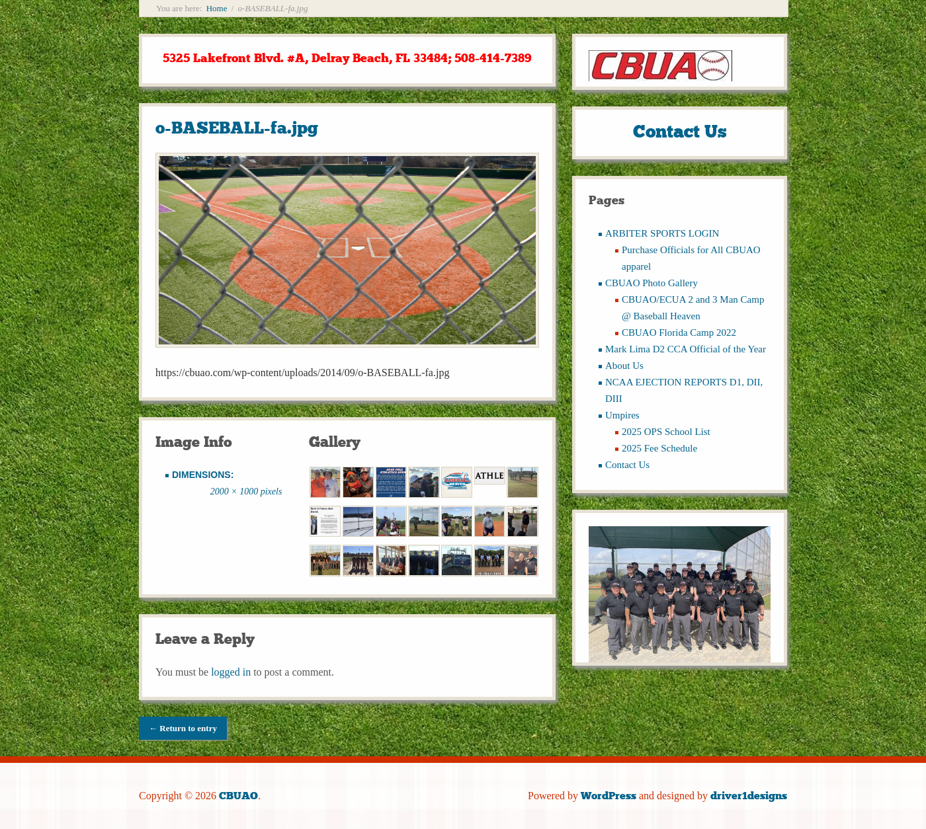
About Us (624, 365)
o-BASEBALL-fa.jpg (236, 128)
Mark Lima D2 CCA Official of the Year (685, 349)
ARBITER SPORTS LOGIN (662, 233)
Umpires (622, 415)
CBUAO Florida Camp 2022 (679, 332)
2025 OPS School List (666, 431)
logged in (231, 672)
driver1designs (748, 795)
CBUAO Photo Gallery (651, 283)
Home (217, 8)
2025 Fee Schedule (659, 448)
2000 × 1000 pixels (246, 491)
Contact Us (627, 464)
